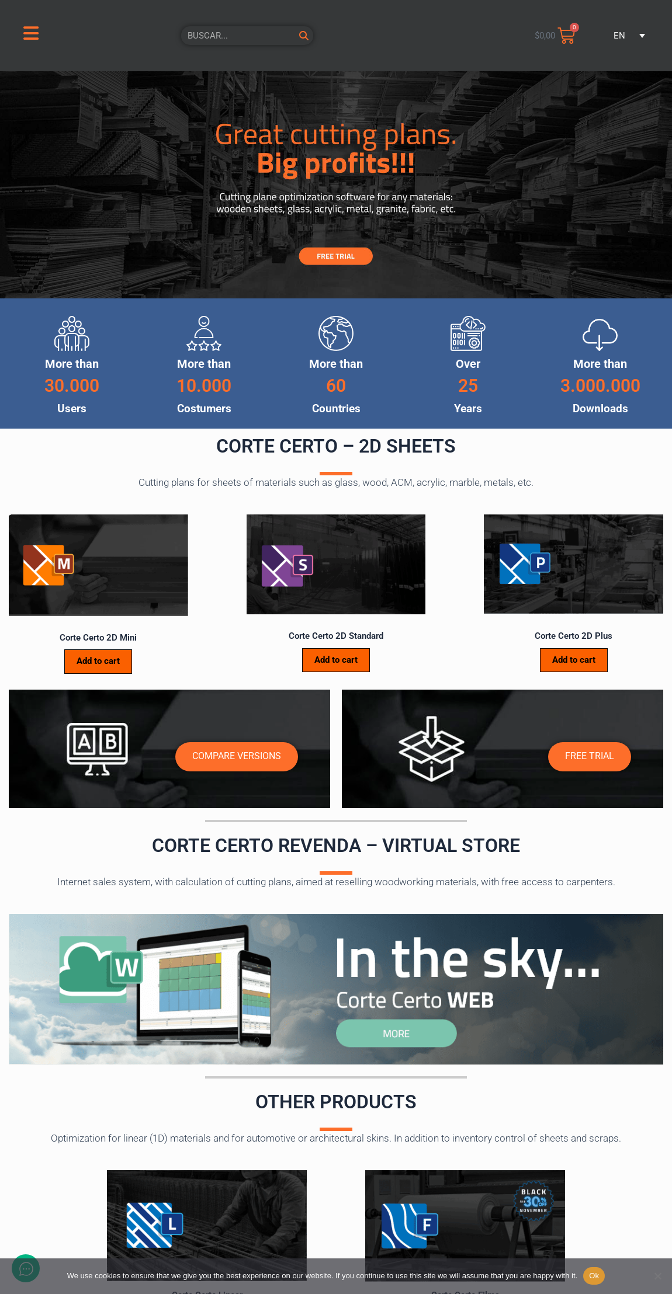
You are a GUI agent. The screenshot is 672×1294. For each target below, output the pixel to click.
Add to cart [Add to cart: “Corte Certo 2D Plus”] (573, 660)
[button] (625, 35)
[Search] (304, 35)
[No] (657, 1276)
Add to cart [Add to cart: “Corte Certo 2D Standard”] (336, 660)
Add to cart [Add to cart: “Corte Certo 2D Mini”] (98, 661)
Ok (594, 1275)
